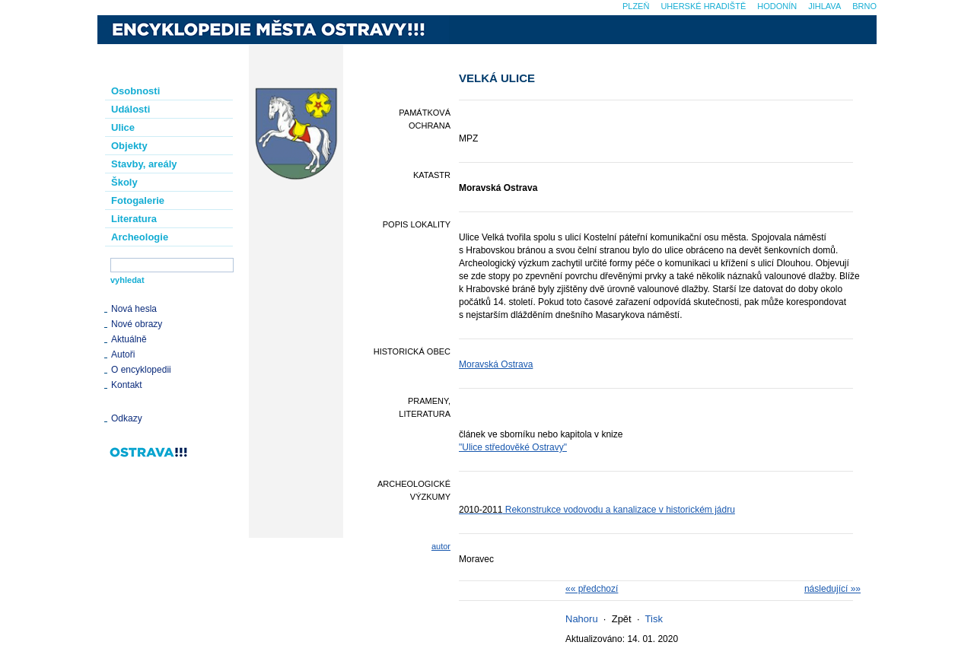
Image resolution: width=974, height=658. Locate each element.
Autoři (123, 354)
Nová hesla (134, 309)
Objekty (129, 145)
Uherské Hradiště (703, 6)
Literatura (134, 218)
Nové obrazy (136, 324)
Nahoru (581, 619)
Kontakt (126, 385)
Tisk (654, 619)
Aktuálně (129, 339)
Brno (864, 6)
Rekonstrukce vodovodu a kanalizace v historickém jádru (597, 509)
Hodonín (777, 6)
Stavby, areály (144, 164)
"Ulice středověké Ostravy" (513, 447)
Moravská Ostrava (496, 364)
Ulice (123, 127)
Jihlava (824, 6)
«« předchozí (591, 588)
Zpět (622, 619)
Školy (124, 182)
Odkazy (126, 418)
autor (440, 546)
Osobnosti (135, 91)
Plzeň (635, 6)
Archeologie (139, 237)
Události (130, 109)
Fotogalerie (137, 200)
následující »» (832, 588)
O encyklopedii (141, 369)
